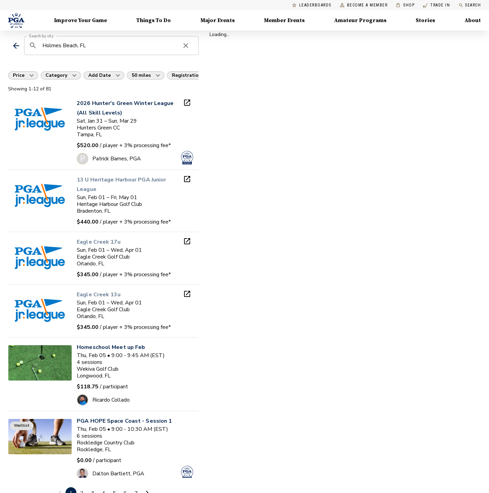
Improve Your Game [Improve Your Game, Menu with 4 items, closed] (80, 20)
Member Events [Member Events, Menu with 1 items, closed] (284, 20)
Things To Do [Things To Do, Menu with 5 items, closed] (153, 20)
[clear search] (186, 45)
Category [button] (56, 75)
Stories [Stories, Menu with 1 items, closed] (425, 20)
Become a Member (364, 5)
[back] (16, 45)
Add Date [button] (99, 75)
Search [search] (469, 5)
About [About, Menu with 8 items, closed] (473, 20)
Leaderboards (311, 5)
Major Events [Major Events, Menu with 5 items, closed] (217, 20)
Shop (405, 5)
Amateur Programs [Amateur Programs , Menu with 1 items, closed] (360, 20)
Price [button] (18, 75)
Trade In (436, 5)
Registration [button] (187, 75)
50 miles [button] (141, 75)
